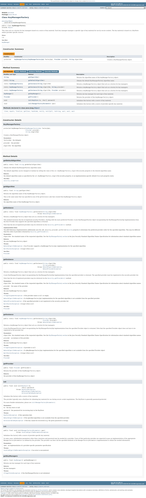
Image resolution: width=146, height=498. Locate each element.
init (29, 100)
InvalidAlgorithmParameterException (35, 432)
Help (47, 4)
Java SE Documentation (41, 490)
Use (27, 4)
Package (16, 4)
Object (10, 27)
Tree (30, 4)
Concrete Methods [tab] (51, 71)
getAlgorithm (33, 77)
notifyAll (49, 111)
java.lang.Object (7, 21)
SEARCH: (102, 8)
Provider (57, 59)
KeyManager (8, 93)
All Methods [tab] (8, 71)
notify (41, 111)
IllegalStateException (12, 473)
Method (24, 8)
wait (63, 111)
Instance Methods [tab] (35, 71)
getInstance (32, 83)
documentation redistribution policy (42, 494)
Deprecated (36, 4)
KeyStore (35, 100)
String (71, 59)
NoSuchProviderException (52, 269)
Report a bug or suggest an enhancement (12, 488)
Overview (4, 4)
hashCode (35, 111)
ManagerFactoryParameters (41, 103)
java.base (11, 12)
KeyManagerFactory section (58, 236)
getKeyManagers (33, 93)
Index (43, 4)
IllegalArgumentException (13, 295)
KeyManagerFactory (21, 59)
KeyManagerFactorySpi (36, 59)
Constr (19, 8)
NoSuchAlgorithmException (52, 213)
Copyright (3, 493)
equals (11, 111)
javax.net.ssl (12, 14)
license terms (91, 1)
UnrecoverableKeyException (31, 393)
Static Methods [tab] (20, 71)
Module (10, 4)
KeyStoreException (28, 389)
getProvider (32, 97)
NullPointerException (11, 249)
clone (6, 111)
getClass (27, 111)
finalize (19, 111)
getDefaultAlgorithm (35, 80)
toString (57, 111)
